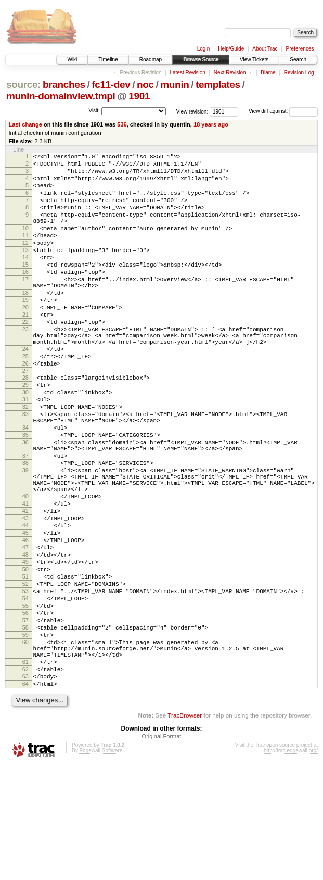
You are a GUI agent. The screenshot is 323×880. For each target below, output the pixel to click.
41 (25, 578)
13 (25, 270)
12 (25, 261)
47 (25, 631)
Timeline (108, 59)
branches (64, 84)
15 (25, 288)
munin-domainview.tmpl (60, 96)
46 (25, 623)
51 (25, 667)
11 (25, 252)
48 (25, 640)
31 (25, 451)
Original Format (162, 852)
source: (23, 84)
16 (25, 297)
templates (218, 84)
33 (25, 469)
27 (25, 417)
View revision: (192, 111)
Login (203, 49)
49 (25, 649)
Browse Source (200, 59)
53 (25, 685)
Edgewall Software (100, 866)
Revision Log (299, 73)
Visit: (94, 111)
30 (25, 442)
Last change (25, 124)
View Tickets (254, 59)
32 (25, 460)
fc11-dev (111, 84)
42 (25, 587)
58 (25, 729)
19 (25, 331)
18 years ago (210, 124)
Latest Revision (187, 73)
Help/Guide (231, 49)
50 (25, 658)
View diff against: (283, 111)
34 (25, 485)
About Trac (264, 49)
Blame (268, 73)
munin (174, 84)
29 (25, 433)
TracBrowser (184, 830)
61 (25, 771)
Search (298, 59)
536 (121, 124)
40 (25, 570)
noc (145, 84)
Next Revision (230, 73)
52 (25, 676)
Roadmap (150, 59)
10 (25, 244)
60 (25, 747)
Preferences (300, 49)
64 (25, 798)
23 (25, 366)
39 (25, 537)
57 (25, 720)
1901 (139, 96)
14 (25, 279)
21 (25, 349)
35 (25, 494)
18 (25, 322)
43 (25, 596)
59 (25, 738)
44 (25, 605)
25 (25, 400)
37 (25, 520)
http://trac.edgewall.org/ (291, 866)
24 (25, 391)
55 (25, 702)
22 (25, 358)
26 (25, 409)
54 (25, 693)
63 (25, 789)
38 (25, 528)
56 (25, 711)
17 (25, 306)
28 (25, 424)
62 (25, 780)
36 (25, 503)
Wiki (72, 59)
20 (25, 340)
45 (25, 614)
